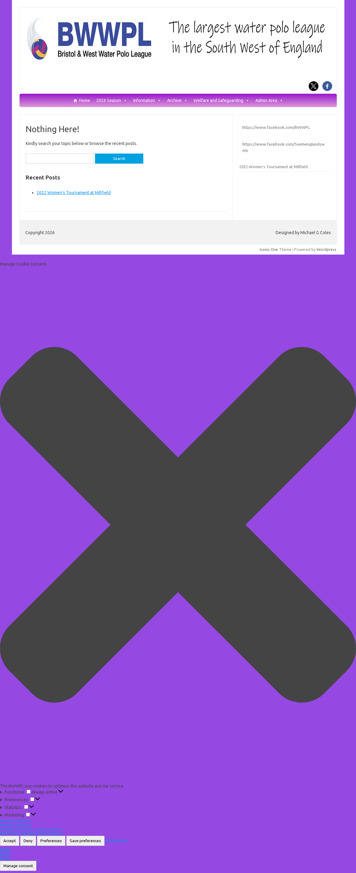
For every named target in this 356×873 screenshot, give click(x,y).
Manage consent (18, 866)
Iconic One (269, 249)
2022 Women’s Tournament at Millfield (74, 192)
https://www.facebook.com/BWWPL (276, 127)
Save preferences (85, 841)
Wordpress (326, 249)
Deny (28, 841)
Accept (9, 841)
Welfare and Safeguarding (221, 100)
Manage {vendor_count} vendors (31, 829)
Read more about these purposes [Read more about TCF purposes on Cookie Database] (31, 833)
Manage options (15, 820)
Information (147, 100)
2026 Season (111, 100)
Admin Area (269, 100)
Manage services (16, 825)
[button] (178, 525)
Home (84, 100)
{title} (5, 850)
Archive (177, 100)
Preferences (51, 841)
